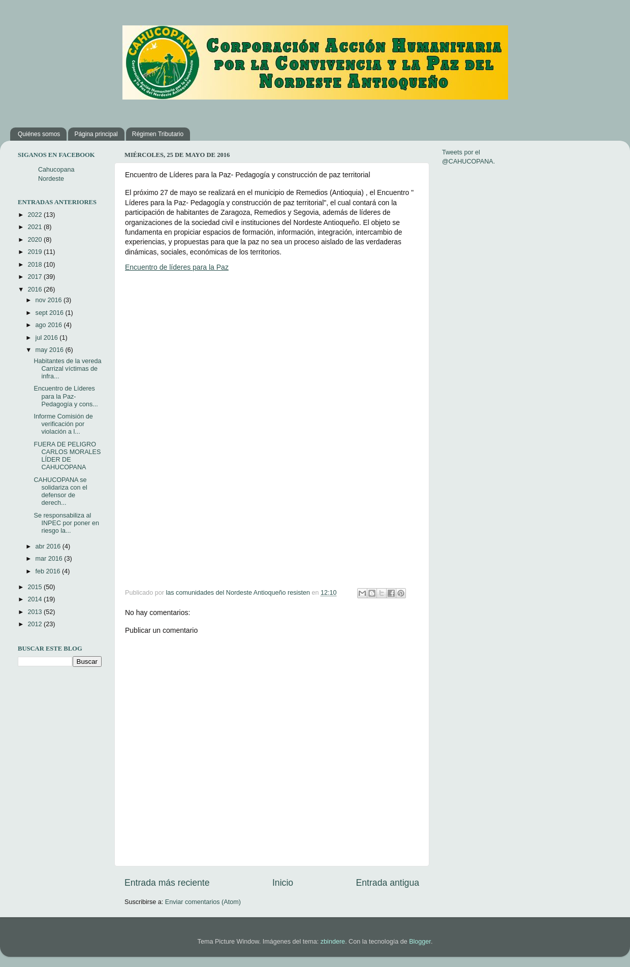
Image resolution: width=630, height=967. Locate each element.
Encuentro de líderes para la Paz (177, 267)
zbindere (333, 941)
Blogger (420, 941)
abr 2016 (49, 546)
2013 (35, 612)
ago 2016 (50, 325)
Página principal (95, 134)
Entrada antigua (387, 883)
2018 (35, 264)
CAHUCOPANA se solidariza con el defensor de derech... (60, 491)
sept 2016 (51, 312)
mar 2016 (50, 558)
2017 (35, 276)
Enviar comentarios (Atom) (203, 902)
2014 (35, 599)
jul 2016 (48, 337)
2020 (35, 239)
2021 (35, 227)
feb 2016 (49, 571)
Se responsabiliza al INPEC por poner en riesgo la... (66, 523)
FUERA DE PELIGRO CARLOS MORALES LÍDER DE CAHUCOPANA (67, 456)
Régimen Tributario (157, 134)
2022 (35, 214)
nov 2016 (50, 300)
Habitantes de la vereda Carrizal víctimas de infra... (67, 369)
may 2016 (51, 349)
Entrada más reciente (167, 883)
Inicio (282, 883)
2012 (35, 624)
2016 (35, 289)
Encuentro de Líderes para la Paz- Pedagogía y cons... (66, 396)
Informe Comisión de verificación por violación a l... (63, 424)
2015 (35, 587)
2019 (35, 251)
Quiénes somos (39, 134)
